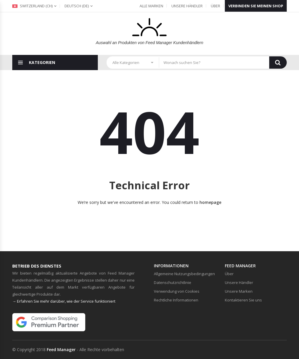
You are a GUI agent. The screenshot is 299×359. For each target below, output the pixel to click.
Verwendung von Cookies (176, 291)
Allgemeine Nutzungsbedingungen (184, 273)
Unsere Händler (187, 5)
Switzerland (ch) (32, 5)
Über (215, 5)
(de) (77, 5)
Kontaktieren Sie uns (243, 300)
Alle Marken (151, 5)
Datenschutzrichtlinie (172, 282)
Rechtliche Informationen (176, 300)
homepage (210, 202)
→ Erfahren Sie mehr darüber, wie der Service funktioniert (63, 301)
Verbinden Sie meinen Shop (255, 5)
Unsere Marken (239, 291)
